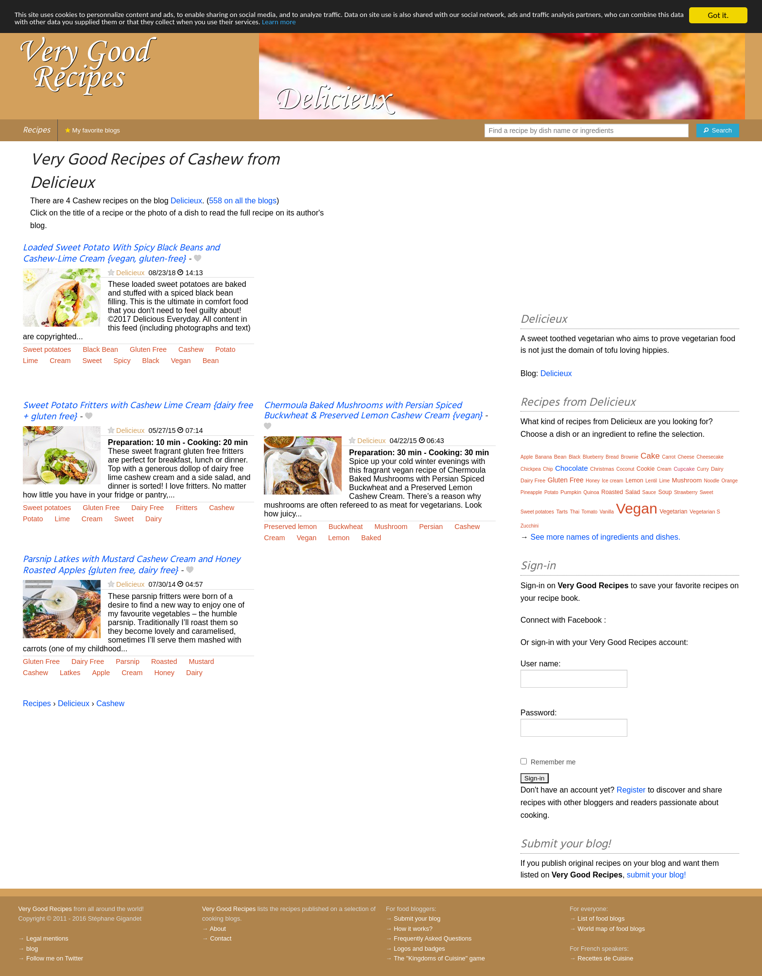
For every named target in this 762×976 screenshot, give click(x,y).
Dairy (153, 519)
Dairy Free (147, 508)
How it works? (413, 928)
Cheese (685, 457)
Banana (543, 457)
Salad (632, 492)
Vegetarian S (705, 511)
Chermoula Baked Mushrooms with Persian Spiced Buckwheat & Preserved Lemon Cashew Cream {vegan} (373, 410)
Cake (650, 456)
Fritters (186, 508)
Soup (665, 492)
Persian (431, 526)
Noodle (711, 480)
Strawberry (685, 492)
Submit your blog (417, 918)
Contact (220, 938)
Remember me (553, 762)
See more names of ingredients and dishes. (605, 537)
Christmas (602, 469)
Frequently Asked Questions (432, 938)
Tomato (590, 511)
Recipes (36, 130)
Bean (211, 360)
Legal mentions (47, 938)
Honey (164, 673)
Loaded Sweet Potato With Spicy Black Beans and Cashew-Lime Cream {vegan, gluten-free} (121, 253)
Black (150, 360)
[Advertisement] (379, 322)
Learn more (406, 24)
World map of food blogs (611, 928)
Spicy (121, 360)
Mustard (201, 661)
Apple (101, 673)
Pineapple (531, 492)
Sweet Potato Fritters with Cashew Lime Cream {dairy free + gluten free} (138, 411)
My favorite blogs (92, 130)
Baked (371, 538)
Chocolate (571, 468)
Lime (30, 360)
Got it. (718, 15)
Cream (60, 360)
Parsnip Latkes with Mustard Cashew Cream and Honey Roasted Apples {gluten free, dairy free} (131, 565)
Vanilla (607, 511)
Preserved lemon (290, 526)
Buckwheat (346, 526)
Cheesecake (710, 457)
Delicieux (186, 201)
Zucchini (529, 526)
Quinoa (591, 492)
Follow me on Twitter (54, 958)
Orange (730, 480)
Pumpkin (570, 492)
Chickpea (530, 469)
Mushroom (391, 526)
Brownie (629, 457)
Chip (548, 469)
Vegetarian (673, 511)
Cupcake (684, 469)
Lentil (651, 480)
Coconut (625, 469)
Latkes (70, 673)
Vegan (181, 360)
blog (32, 948)
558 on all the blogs (243, 201)
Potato (225, 349)
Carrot (668, 457)
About (217, 928)
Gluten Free (148, 349)
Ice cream (612, 480)
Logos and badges (419, 948)
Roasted (164, 661)
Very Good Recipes (45, 908)
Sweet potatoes (47, 349)
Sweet (92, 360)
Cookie (646, 468)
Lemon (338, 538)
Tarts (562, 511)
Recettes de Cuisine (606, 958)
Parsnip (127, 661)
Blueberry (593, 457)
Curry (703, 469)
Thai (574, 511)
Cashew (191, 349)
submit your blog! (656, 875)
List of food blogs (601, 918)
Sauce (649, 492)
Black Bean (100, 349)
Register (631, 790)
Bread (612, 457)
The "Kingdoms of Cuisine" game (439, 958)
